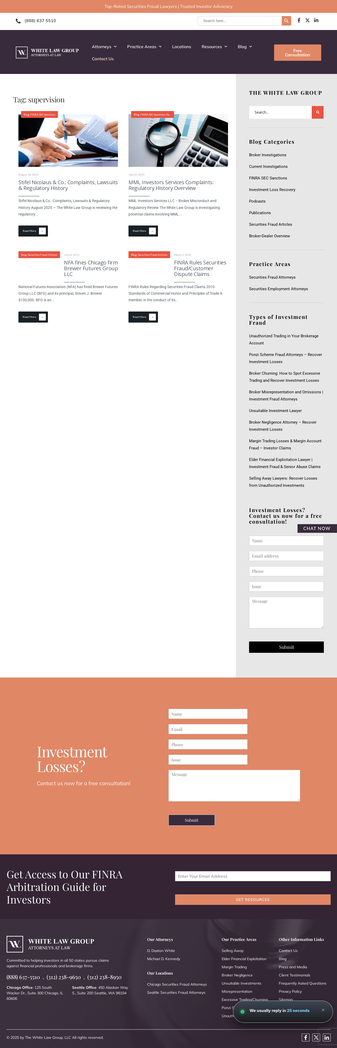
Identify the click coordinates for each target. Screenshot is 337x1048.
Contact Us (103, 58)
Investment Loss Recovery (272, 189)
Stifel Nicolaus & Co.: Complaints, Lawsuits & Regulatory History (68, 185)
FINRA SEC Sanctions (42, 114)
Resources (214, 46)
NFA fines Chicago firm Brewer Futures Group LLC (91, 268)
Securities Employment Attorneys (278, 289)
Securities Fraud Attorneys (272, 277)
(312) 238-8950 (104, 977)
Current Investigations (268, 166)
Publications (260, 212)
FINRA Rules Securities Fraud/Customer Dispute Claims (200, 268)
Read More (34, 231)
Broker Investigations (267, 155)
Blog (245, 46)
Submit (286, 647)
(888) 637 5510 (40, 20)
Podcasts (257, 201)
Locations (181, 46)
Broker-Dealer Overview (269, 236)
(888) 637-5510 (23, 977)
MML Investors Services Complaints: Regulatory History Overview (171, 185)
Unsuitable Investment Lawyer (276, 410)
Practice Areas (144, 46)
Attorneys (104, 46)
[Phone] (286, 571)
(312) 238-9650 (64, 977)
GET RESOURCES (253, 899)
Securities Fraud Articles (270, 224)
